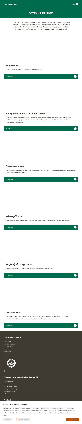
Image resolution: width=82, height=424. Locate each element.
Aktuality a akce (8, 351)
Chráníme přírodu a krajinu (11, 386)
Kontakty (7, 353)
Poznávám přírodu (9, 381)
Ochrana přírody (8, 346)
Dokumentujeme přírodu (10, 391)
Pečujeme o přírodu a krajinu (11, 389)
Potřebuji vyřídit (8, 349)
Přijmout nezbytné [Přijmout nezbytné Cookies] (23, 419)
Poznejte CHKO (8, 341)
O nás (6, 393)
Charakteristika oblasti (10, 344)
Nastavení (7, 419)
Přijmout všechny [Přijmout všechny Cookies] (73, 419)
